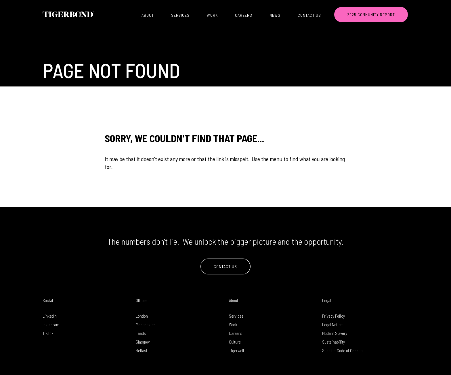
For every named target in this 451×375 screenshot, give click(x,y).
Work (212, 15)
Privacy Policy (333, 316)
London (142, 316)
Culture (235, 341)
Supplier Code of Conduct (343, 350)
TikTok (48, 333)
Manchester (145, 324)
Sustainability (333, 341)
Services (180, 15)
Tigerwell (236, 350)
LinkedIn (50, 316)
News (275, 15)
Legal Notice (332, 324)
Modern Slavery (334, 333)
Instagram (51, 324)
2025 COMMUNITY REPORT (371, 14)
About (148, 15)
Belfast (141, 350)
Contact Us (309, 15)
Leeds (141, 333)
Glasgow (143, 341)
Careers (243, 15)
